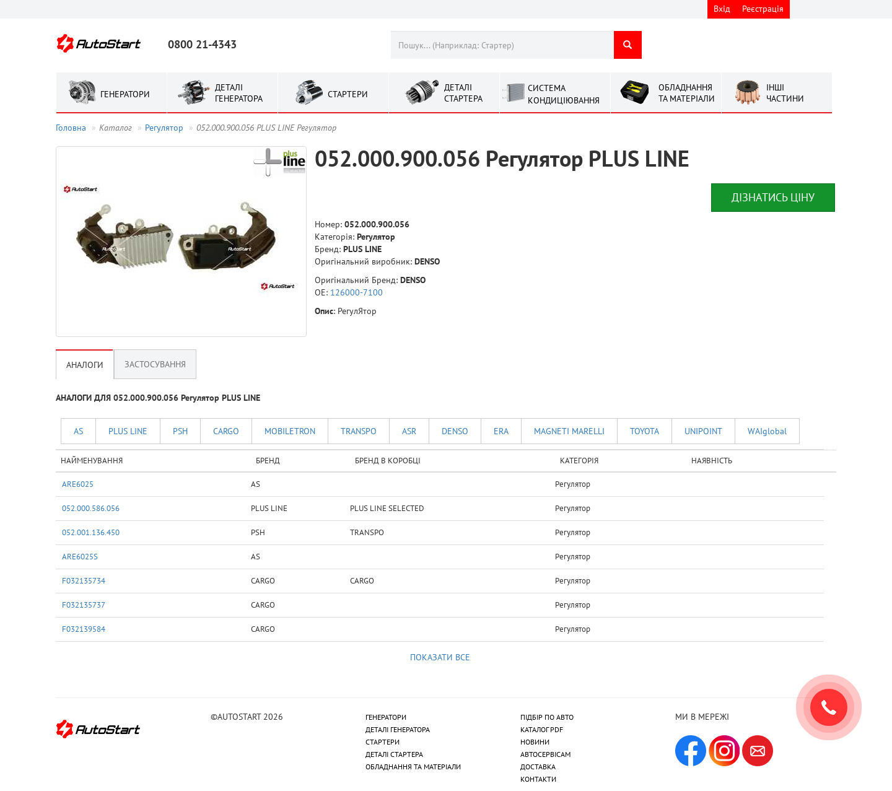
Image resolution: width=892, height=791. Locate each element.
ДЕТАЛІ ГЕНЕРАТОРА (397, 729)
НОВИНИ (534, 741)
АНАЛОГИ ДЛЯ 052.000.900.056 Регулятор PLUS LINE (158, 397)
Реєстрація (763, 8)
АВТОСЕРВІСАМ (545, 754)
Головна (71, 127)
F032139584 (83, 629)
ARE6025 (78, 484)
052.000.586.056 (91, 508)
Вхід (722, 8)
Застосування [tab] (155, 364)
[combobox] (502, 45)
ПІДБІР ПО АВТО (547, 717)
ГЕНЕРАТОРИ (385, 717)
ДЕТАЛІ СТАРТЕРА (394, 754)
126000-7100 (356, 292)
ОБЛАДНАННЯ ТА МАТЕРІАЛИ (413, 766)
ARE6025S (80, 556)
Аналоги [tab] (84, 364)
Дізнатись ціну (773, 197)
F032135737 (83, 605)
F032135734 (83, 580)
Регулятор (164, 127)
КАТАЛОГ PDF (541, 729)
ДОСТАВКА (538, 766)
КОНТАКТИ (538, 779)
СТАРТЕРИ (382, 741)
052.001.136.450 (91, 532)
